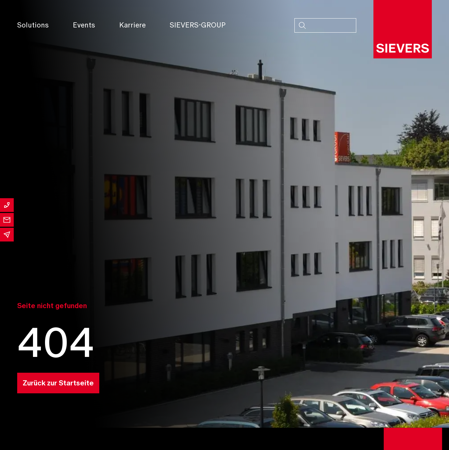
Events (84, 25)
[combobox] (325, 25)
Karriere (132, 25)
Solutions (33, 25)
